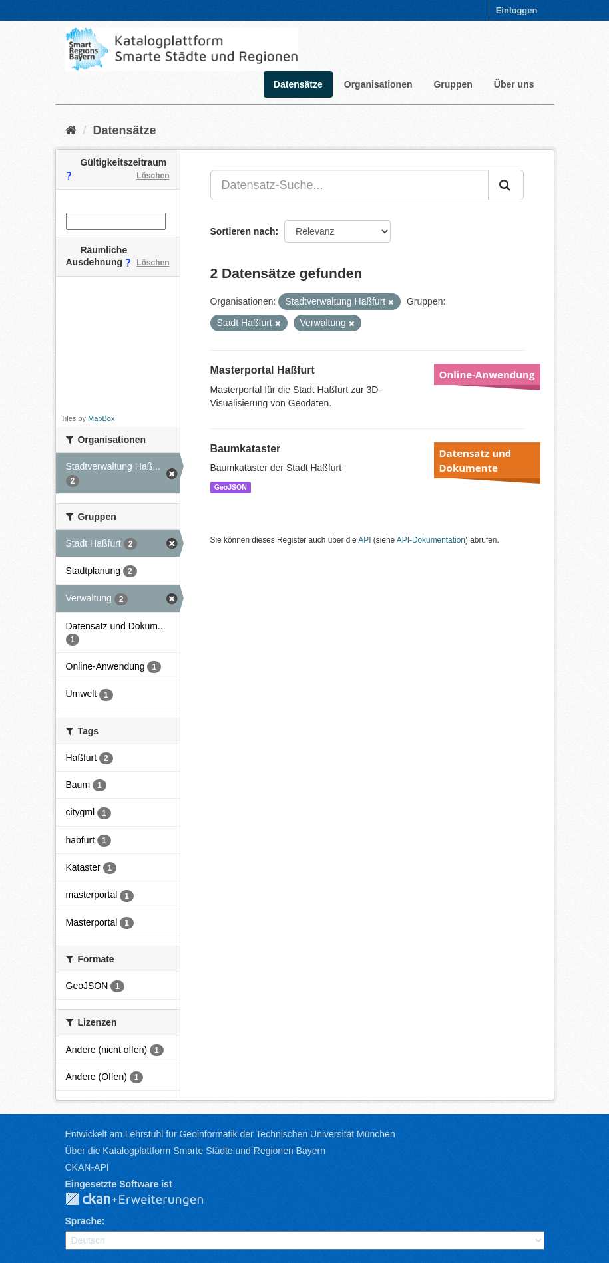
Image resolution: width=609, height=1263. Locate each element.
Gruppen (452, 84)
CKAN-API (87, 1167)
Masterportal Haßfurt (262, 370)
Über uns (514, 84)
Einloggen (517, 10)
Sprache (83, 1221)
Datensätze (298, 84)
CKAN (145, 1200)
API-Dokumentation (431, 540)
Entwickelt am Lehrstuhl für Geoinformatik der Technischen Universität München (230, 1134)
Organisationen (378, 84)
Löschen (152, 175)
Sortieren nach (243, 231)
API (364, 540)
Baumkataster (245, 448)
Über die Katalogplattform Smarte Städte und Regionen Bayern (195, 1150)
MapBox (101, 418)
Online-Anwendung (487, 374)
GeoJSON (230, 487)
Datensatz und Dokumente (475, 460)
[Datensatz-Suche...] (349, 185)
